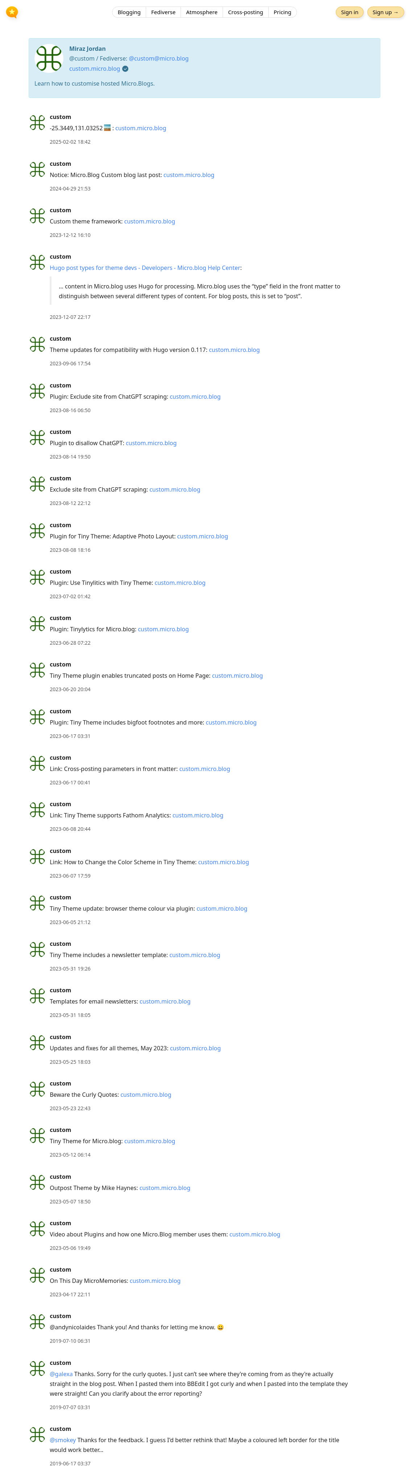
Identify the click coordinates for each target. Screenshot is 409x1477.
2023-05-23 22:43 (70, 1108)
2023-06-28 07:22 (70, 642)
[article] (204, 129)
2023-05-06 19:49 (70, 1247)
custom (60, 117)
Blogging (129, 12)
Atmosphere (202, 12)
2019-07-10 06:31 (70, 1340)
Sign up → (385, 12)
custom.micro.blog (94, 69)
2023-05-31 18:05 (70, 1015)
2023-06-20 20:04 (70, 689)
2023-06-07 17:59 (70, 875)
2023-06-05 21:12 (70, 922)
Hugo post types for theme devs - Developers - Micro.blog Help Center (145, 268)
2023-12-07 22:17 (70, 316)
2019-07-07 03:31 (70, 1407)
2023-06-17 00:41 (70, 782)
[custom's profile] (37, 122)
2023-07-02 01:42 (70, 596)
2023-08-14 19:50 (70, 456)
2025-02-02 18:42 (70, 141)
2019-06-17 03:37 (70, 1463)
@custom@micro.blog (159, 58)
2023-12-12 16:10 (70, 234)
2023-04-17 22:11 (70, 1294)
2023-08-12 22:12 (70, 503)
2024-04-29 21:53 (70, 188)
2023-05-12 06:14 (70, 1154)
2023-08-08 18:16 (70, 549)
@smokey (63, 1440)
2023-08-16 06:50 (70, 410)
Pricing (283, 12)
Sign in (349, 12)
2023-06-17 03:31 (70, 736)
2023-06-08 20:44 (70, 828)
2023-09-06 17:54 (70, 363)
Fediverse (163, 12)
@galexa (61, 1374)
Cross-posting (245, 12)
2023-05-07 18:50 (70, 1201)
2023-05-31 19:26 (70, 968)
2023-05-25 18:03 (70, 1061)
